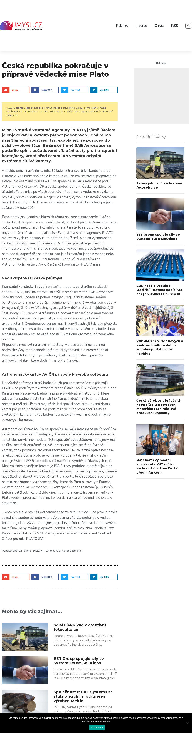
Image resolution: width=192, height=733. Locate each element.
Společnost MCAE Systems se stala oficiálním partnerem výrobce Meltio (83, 696)
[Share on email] (15, 90)
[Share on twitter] (74, 90)
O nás (159, 25)
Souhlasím (97, 727)
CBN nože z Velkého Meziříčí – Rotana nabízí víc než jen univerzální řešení (159, 290)
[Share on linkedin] (104, 90)
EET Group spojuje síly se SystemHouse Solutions (79, 660)
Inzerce (141, 25)
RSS (174, 25)
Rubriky (122, 25)
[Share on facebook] (45, 90)
